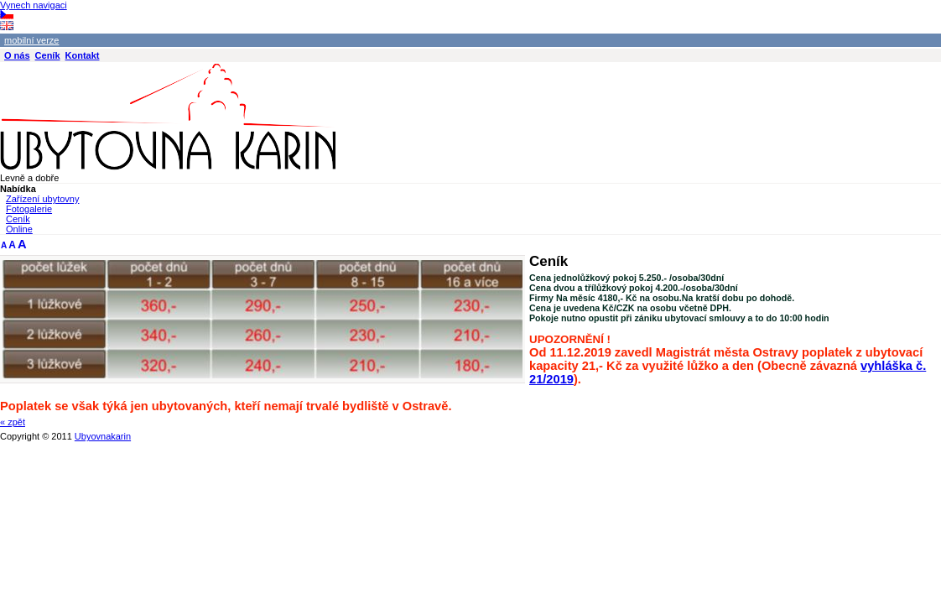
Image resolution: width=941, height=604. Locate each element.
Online (19, 229)
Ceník (18, 219)
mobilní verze (31, 40)
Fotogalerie (29, 209)
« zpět (12, 422)
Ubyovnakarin (103, 436)
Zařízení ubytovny (42, 199)
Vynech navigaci (33, 5)
